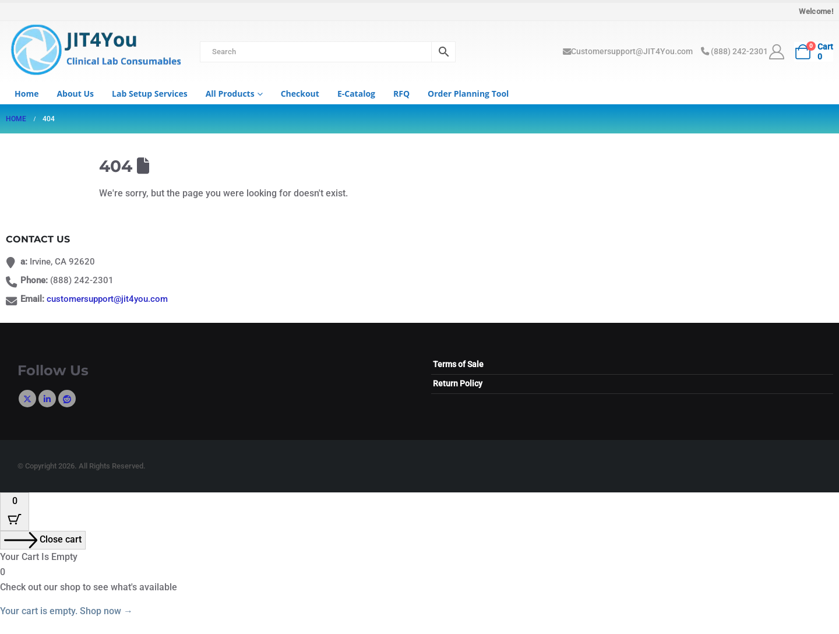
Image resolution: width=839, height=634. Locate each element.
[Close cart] (43, 540)
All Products (230, 93)
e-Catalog (356, 93)
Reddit (67, 398)
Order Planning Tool (468, 93)
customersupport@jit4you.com (107, 299)
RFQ (401, 93)
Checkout (300, 93)
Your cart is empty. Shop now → (66, 611)
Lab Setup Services (150, 93)
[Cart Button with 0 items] (14, 511)
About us (75, 93)
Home (26, 93)
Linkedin (47, 398)
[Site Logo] (93, 51)
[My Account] (777, 51)
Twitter (27, 398)
